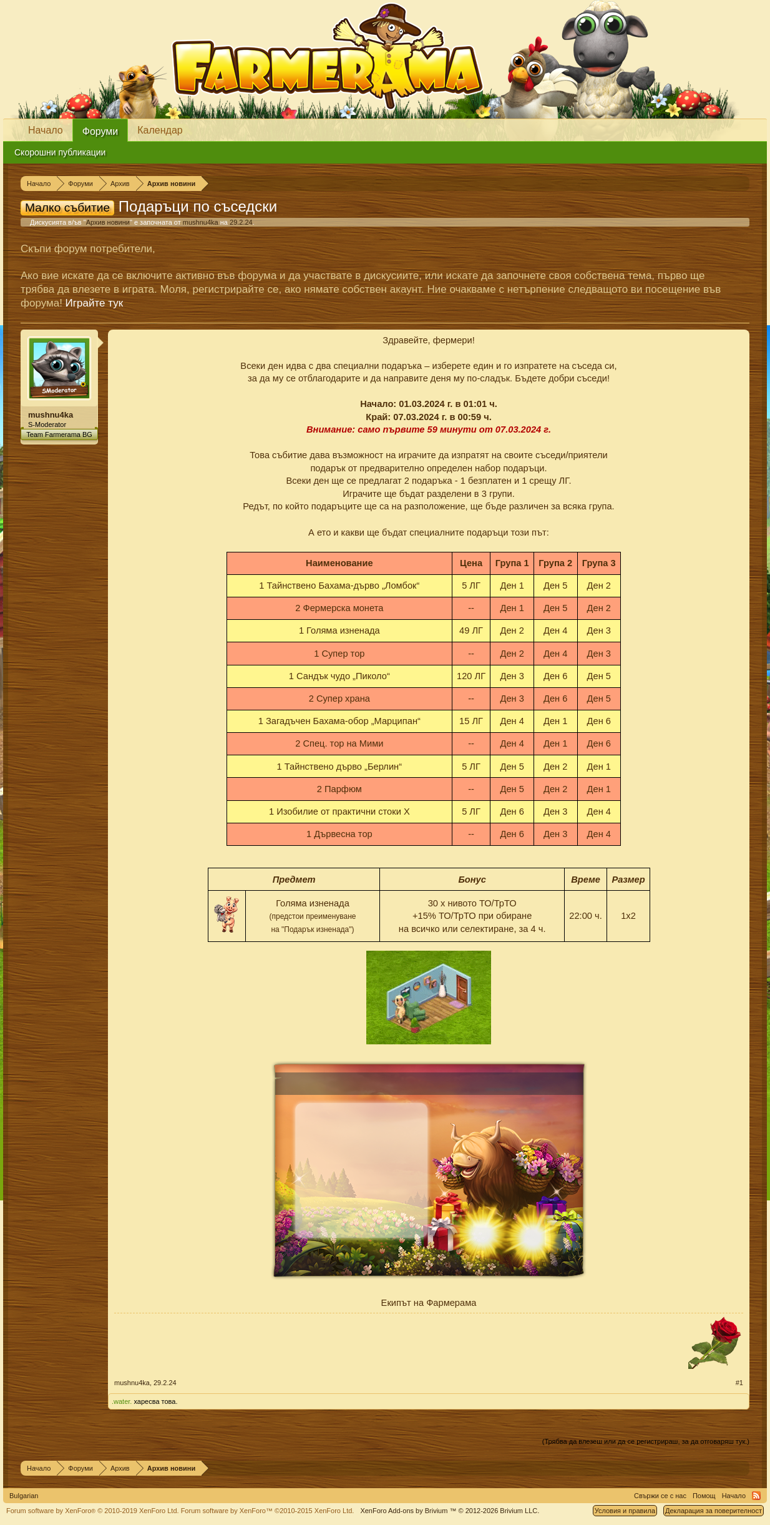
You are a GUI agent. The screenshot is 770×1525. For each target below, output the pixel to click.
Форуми (100, 131)
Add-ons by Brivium (449, 1510)
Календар (159, 130)
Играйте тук (95, 303)
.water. (122, 1401)
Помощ (704, 1495)
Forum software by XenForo (92, 1510)
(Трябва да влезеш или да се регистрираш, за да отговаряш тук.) (645, 1441)
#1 (739, 1382)
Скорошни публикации (59, 152)
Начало (45, 130)
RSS (756, 1495)
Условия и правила (625, 1510)
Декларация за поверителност (713, 1510)
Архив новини (108, 222)
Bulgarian (23, 1495)
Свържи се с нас (660, 1495)
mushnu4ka (200, 222)
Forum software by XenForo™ (267, 1510)
